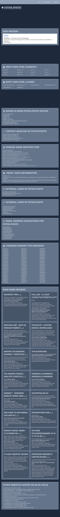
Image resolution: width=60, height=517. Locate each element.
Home (39, 2)
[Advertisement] (30, 18)
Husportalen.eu (40, 393)
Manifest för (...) (12, 294)
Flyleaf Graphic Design (16, 454)
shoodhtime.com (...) (42, 412)
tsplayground (39, 351)
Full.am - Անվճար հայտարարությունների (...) (44, 297)
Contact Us (55, 2)
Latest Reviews (47, 2)
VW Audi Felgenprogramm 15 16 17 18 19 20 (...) (43, 433)
